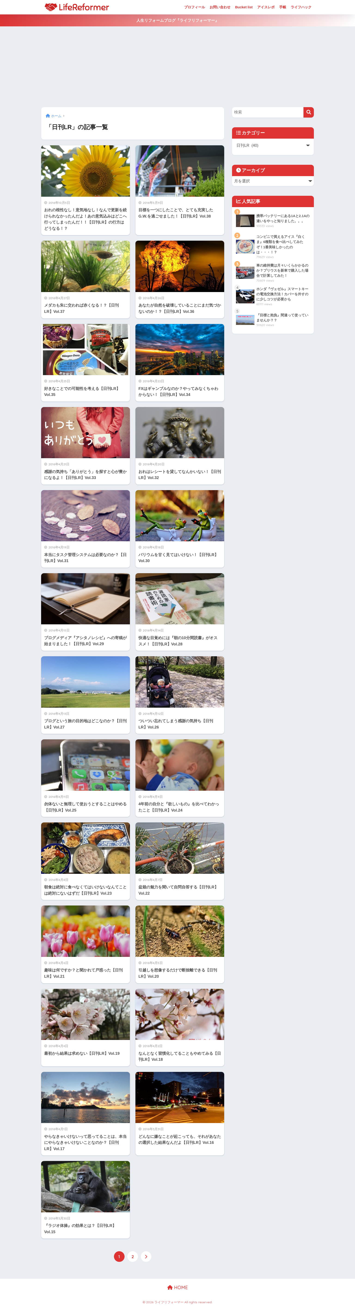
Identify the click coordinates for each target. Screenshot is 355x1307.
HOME (177, 1287)
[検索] (308, 112)
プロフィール (194, 7)
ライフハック (301, 7)
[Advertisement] (177, 66)
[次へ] (146, 1256)
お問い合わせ (220, 7)
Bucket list (244, 7)
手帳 (282, 7)
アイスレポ (266, 7)
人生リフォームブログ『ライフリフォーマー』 (177, 20)
